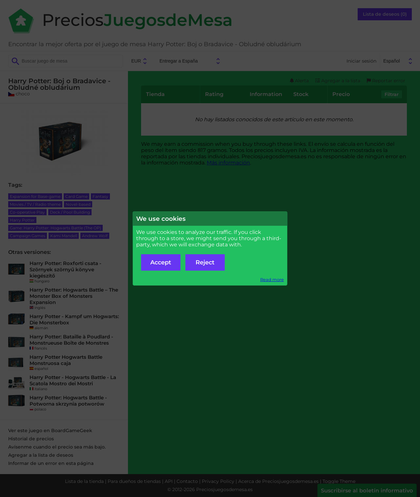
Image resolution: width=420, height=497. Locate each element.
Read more (272, 279)
